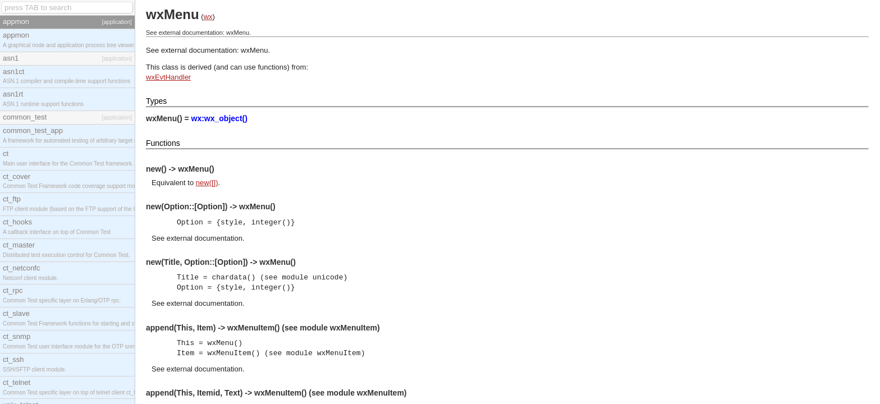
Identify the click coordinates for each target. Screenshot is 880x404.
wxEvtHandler (168, 77)
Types (156, 101)
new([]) (207, 182)
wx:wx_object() (219, 118)
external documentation (204, 238)
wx (208, 16)
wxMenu (254, 50)
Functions (163, 143)
